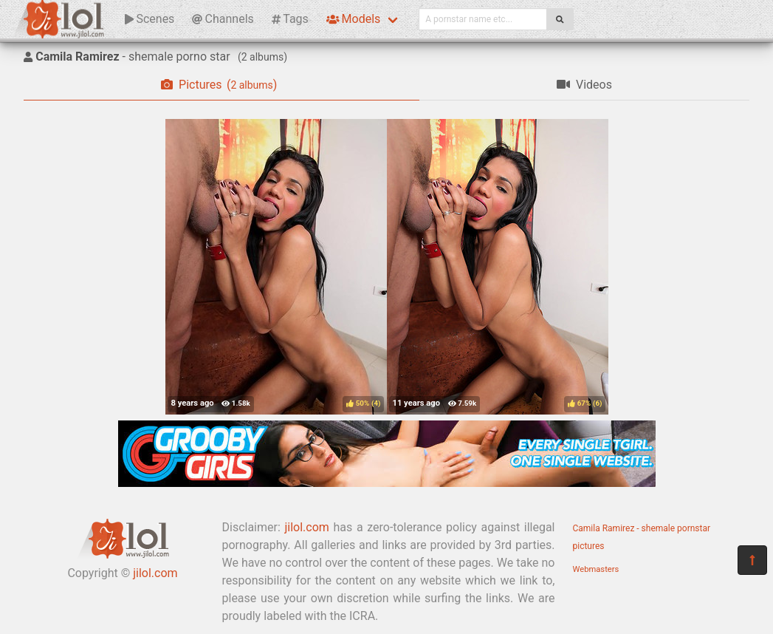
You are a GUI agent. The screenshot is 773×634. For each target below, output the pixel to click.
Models (353, 19)
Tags (290, 19)
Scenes (149, 19)
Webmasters (596, 569)
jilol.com (155, 573)
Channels (222, 19)
